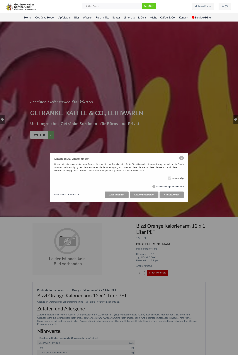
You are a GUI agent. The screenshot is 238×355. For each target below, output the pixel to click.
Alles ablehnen (116, 194)
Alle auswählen (171, 194)
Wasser (87, 17)
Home (28, 17)
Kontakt (183, 17)
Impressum (73, 194)
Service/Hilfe (203, 17)
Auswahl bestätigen (144, 194)
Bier (76, 17)
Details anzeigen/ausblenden (170, 186)
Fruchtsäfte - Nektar (108, 17)
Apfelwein (64, 17)
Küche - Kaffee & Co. (162, 17)
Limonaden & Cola (135, 17)
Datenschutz (60, 194)
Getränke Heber (45, 17)
